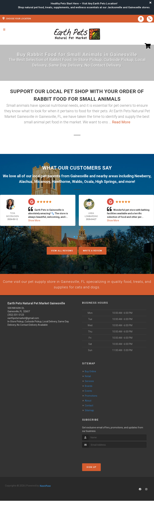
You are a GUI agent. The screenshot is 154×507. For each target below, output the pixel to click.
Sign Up (91, 468)
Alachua (25, 181)
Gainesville (79, 176)
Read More (121, 122)
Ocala (89, 181)
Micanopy (42, 181)
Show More (34, 220)
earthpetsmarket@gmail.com (23, 318)
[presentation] (100, 454)
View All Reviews (62, 250)
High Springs (106, 181)
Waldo (77, 181)
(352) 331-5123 (16, 315)
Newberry (142, 176)
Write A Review (92, 250)
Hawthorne (61, 181)
